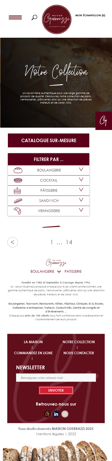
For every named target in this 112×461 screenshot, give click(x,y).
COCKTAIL (36, 180)
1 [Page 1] (52, 242)
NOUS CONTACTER (78, 353)
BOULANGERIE (37, 170)
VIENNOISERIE (37, 211)
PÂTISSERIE (35, 190)
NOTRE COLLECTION (79, 342)
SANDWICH (36, 200)
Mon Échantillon (90, 15)
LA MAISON (33, 342)
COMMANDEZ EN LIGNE (33, 353)
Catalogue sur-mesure (48, 140)
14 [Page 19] (68, 242)
